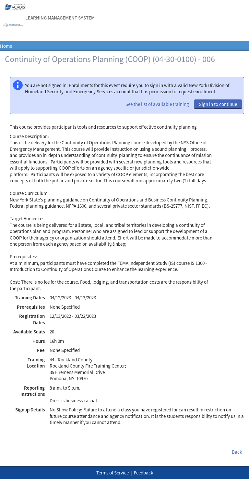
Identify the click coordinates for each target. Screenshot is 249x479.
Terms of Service (112, 473)
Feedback (143, 473)
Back (237, 452)
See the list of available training (157, 104)
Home (6, 46)
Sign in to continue (218, 104)
